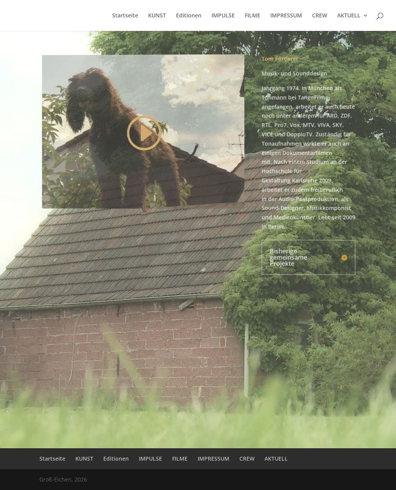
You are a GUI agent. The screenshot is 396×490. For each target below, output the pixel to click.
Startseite (125, 16)
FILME (252, 16)
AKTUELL (348, 16)
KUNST (157, 16)
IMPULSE (223, 16)
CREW (319, 16)
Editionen (188, 16)
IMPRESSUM (286, 16)
